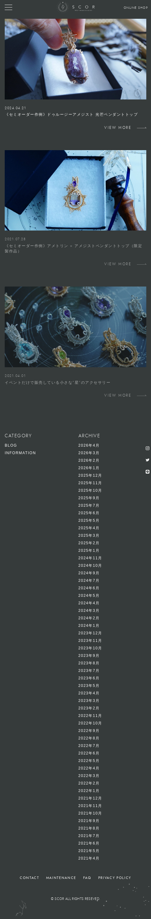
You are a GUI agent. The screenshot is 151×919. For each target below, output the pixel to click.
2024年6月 (89, 588)
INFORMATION (20, 453)
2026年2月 (89, 460)
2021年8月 (89, 828)
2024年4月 (89, 603)
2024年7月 (89, 580)
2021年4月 (89, 858)
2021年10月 (90, 813)
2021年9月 (89, 821)
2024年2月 (89, 618)
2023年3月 (89, 700)
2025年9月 (89, 498)
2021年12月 (90, 798)
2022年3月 (89, 776)
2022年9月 (89, 731)
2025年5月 (89, 520)
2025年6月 (89, 513)
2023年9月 (89, 655)
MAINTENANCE (61, 878)
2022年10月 (90, 723)
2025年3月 (89, 535)
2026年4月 (89, 445)
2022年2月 (89, 783)
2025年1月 (89, 550)
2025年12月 (90, 475)
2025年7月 (89, 505)
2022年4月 (89, 768)
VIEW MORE (117, 127)
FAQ (87, 878)
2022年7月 (89, 746)
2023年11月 (90, 640)
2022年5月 (89, 761)
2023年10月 (90, 648)
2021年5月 (89, 851)
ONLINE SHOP (136, 7)
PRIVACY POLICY (114, 878)
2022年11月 (90, 715)
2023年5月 (89, 685)
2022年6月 (89, 753)
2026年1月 (89, 468)
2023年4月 (89, 693)
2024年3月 (89, 610)
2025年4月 (89, 528)
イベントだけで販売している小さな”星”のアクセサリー (58, 382)
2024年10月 (90, 565)
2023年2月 (89, 708)
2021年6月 (89, 843)
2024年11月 (90, 558)
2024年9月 (89, 573)
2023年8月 (89, 663)
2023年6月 (89, 678)
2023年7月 (89, 670)
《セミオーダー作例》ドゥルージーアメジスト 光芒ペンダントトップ (71, 114)
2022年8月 (89, 738)
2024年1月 (89, 625)
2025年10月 (90, 490)
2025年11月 (90, 483)
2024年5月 (89, 595)
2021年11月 (90, 806)
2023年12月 (90, 633)
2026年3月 (89, 453)
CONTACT (29, 878)
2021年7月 (89, 836)
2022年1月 (89, 791)
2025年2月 (89, 543)
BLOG (11, 445)
